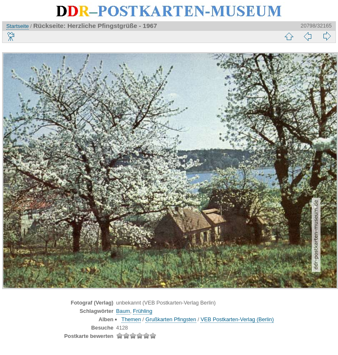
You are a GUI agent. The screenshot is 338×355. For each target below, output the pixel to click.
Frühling (142, 311)
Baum (123, 311)
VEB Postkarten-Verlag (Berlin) (237, 319)
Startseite (17, 26)
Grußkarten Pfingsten (170, 319)
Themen (131, 319)
